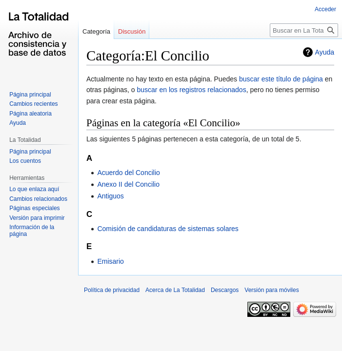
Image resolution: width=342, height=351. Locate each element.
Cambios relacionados (38, 198)
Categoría (96, 31)
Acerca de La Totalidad (175, 290)
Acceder (325, 9)
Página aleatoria (30, 113)
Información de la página (31, 230)
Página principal (30, 94)
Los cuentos (25, 160)
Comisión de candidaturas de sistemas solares (167, 229)
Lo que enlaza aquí (34, 189)
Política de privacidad (112, 290)
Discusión (131, 31)
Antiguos (110, 196)
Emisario (110, 261)
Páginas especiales (34, 208)
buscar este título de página (281, 79)
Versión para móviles (271, 290)
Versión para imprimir (36, 217)
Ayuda (324, 52)
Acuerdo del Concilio (128, 172)
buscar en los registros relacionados (191, 90)
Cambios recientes (33, 103)
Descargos (225, 290)
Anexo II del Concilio (128, 184)
